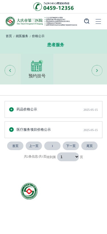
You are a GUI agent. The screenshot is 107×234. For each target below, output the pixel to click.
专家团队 (20, 221)
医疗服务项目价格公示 (30, 129)
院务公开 (85, 221)
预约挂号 (37, 68)
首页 (9, 36)
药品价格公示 (23, 109)
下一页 (71, 146)
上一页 (34, 146)
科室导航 (85, 212)
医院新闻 (53, 221)
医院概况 (20, 212)
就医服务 (22, 36)
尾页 (89, 146)
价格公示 (38, 36)
